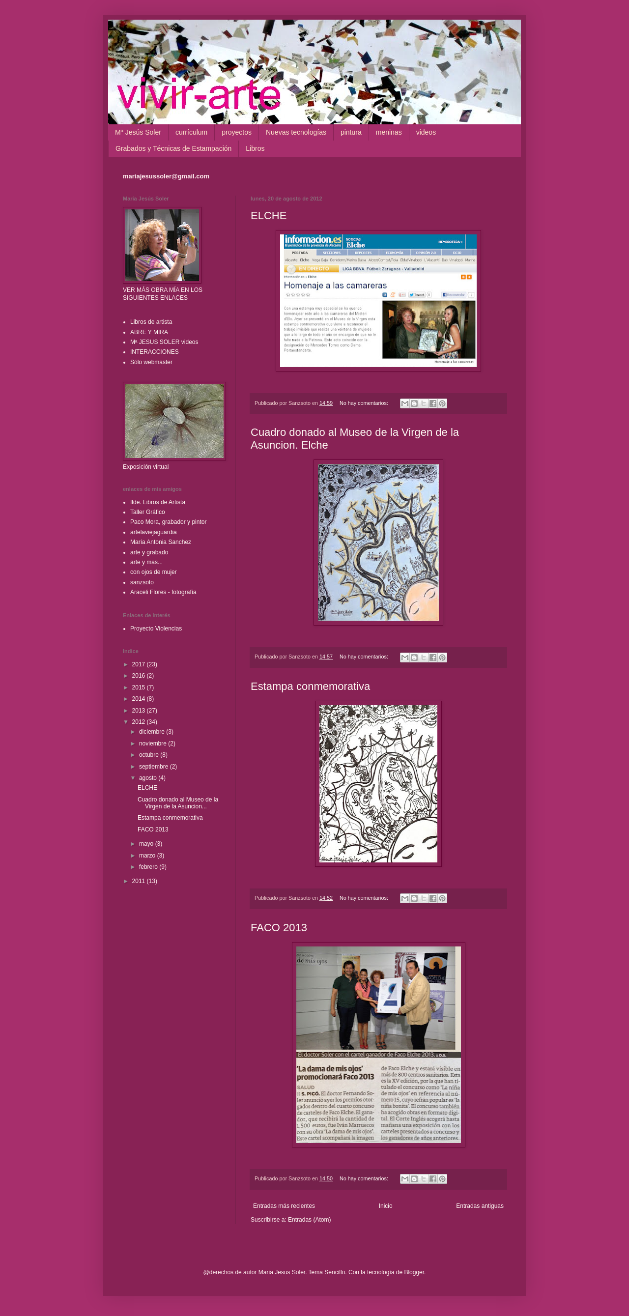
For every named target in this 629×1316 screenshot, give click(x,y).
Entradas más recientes (284, 1205)
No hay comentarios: (365, 403)
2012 (139, 721)
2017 (139, 664)
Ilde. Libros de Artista (157, 502)
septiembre (154, 766)
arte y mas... (146, 562)
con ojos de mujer (153, 572)
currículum (191, 132)
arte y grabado (149, 552)
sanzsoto (142, 582)
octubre (149, 754)
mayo (147, 843)
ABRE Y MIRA (149, 332)
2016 (139, 675)
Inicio (386, 1205)
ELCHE (268, 215)
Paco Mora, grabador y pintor (168, 521)
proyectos (237, 132)
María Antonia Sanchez (160, 542)
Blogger (414, 1272)
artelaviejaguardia (153, 532)
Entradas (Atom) (309, 1219)
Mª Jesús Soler (138, 132)
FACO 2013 (279, 927)
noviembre (153, 743)
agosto (148, 777)
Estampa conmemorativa (310, 686)
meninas (389, 132)
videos (426, 132)
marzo (148, 855)
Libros (255, 148)
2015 (139, 687)
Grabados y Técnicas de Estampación (173, 148)
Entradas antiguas (480, 1205)
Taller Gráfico (147, 512)
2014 (139, 698)
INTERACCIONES (154, 351)
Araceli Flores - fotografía (163, 592)
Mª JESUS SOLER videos (164, 342)
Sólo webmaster (151, 362)
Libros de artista (151, 321)
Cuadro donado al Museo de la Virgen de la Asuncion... (178, 803)
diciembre (152, 731)
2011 (139, 881)
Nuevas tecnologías (296, 132)
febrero (149, 866)
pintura (351, 132)
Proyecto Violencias (156, 628)
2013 (139, 710)
